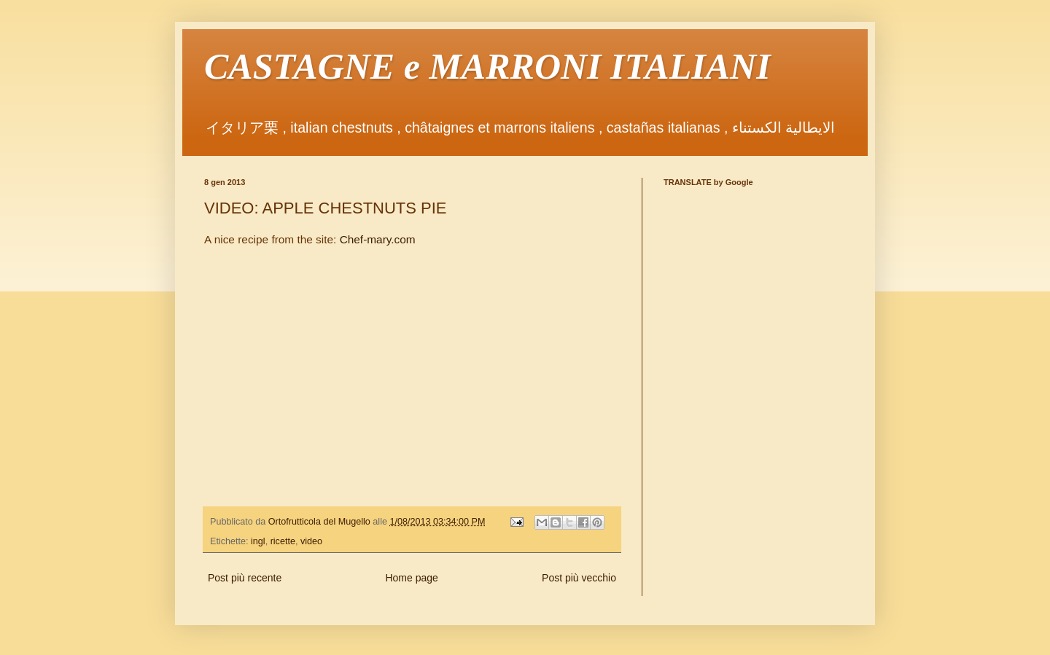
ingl (258, 541)
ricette (283, 541)
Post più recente (244, 578)
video (311, 541)
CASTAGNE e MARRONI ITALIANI (487, 66)
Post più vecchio (579, 578)
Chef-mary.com (378, 239)
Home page (411, 578)
